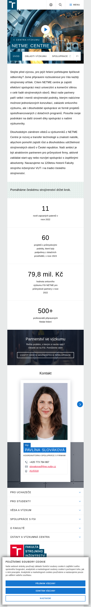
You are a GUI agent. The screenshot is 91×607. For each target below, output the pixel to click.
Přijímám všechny (46, 583)
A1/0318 (32, 471)
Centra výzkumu (27, 40)
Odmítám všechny (45, 591)
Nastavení (45, 598)
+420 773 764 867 (37, 462)
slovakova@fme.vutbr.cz (40, 466)
